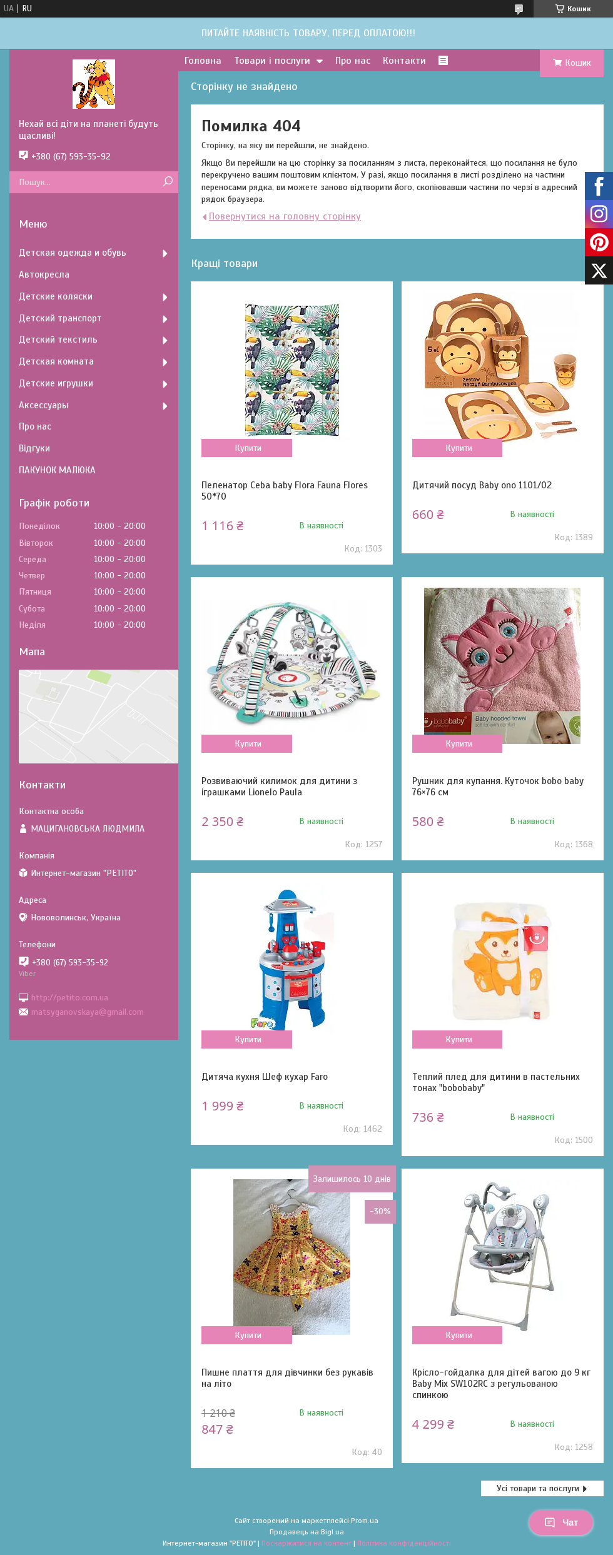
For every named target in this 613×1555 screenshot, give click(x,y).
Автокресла (44, 274)
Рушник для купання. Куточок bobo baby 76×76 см (498, 786)
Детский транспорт (60, 318)
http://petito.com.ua (69, 997)
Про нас (352, 60)
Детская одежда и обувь (72, 252)
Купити (248, 448)
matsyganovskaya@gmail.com (87, 1012)
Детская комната (56, 361)
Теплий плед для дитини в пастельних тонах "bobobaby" (496, 1082)
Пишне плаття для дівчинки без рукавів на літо (287, 1378)
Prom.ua (364, 1520)
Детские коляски (56, 296)
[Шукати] (167, 182)
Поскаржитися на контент (306, 1543)
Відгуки (34, 448)
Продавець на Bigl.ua (307, 1531)
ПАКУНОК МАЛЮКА (57, 470)
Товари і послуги (272, 60)
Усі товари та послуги (538, 1488)
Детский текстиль (58, 339)
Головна (203, 60)
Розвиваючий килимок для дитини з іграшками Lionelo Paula (279, 786)
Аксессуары (44, 405)
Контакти (404, 60)
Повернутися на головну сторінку (285, 216)
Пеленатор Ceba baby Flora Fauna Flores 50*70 (284, 491)
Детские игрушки (56, 383)
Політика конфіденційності (404, 1543)
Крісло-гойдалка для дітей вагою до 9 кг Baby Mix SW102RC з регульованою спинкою (501, 1384)
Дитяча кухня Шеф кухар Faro (264, 1076)
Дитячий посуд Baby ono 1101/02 (482, 485)
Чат (561, 1522)
